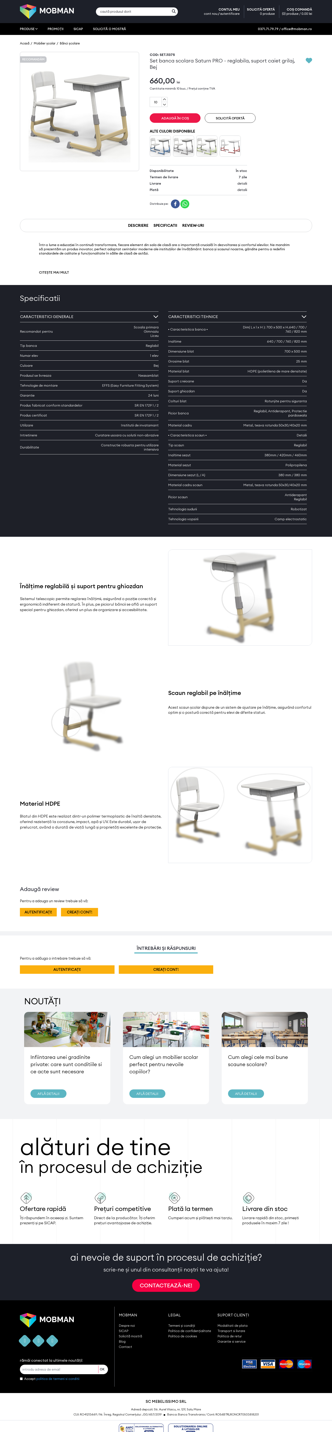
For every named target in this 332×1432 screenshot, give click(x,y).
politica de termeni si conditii (57, 1379)
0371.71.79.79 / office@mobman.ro (285, 29)
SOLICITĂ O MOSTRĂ (109, 29)
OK (102, 1369)
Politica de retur (229, 1336)
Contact (125, 1347)
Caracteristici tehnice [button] (237, 317)
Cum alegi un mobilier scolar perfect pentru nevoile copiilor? (163, 1064)
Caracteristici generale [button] (89, 317)
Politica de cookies (182, 1336)
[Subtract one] (164, 104)
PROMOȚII (56, 29)
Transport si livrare (231, 1331)
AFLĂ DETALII (48, 1094)
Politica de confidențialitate (189, 1331)
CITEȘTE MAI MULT (54, 272)
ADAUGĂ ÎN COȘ (175, 118)
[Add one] (164, 99)
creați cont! (79, 912)
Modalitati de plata (232, 1326)
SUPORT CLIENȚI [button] (233, 1315)
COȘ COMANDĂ (297, 11)
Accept (51, 1378)
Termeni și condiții (181, 1326)
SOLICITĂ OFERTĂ (261, 11)
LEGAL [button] (174, 1315)
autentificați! (38, 912)
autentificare (230, 14)
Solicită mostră (130, 1336)
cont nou (210, 14)
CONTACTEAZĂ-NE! (166, 1285)
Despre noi (127, 1326)
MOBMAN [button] (128, 1315)
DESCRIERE (138, 225)
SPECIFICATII (165, 225)
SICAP (78, 29)
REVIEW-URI (193, 225)
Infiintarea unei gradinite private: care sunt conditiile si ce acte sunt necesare (66, 1064)
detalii (242, 183)
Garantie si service (231, 1341)
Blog (122, 1341)
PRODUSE (29, 29)
